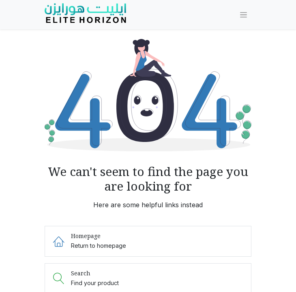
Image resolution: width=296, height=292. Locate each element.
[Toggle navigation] (243, 15)
